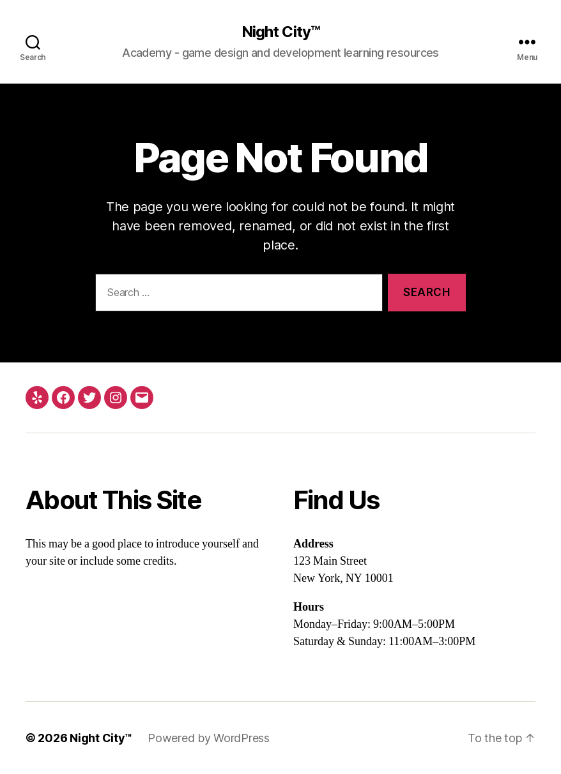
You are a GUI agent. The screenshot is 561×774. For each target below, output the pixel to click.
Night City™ (280, 32)
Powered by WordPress (209, 738)
